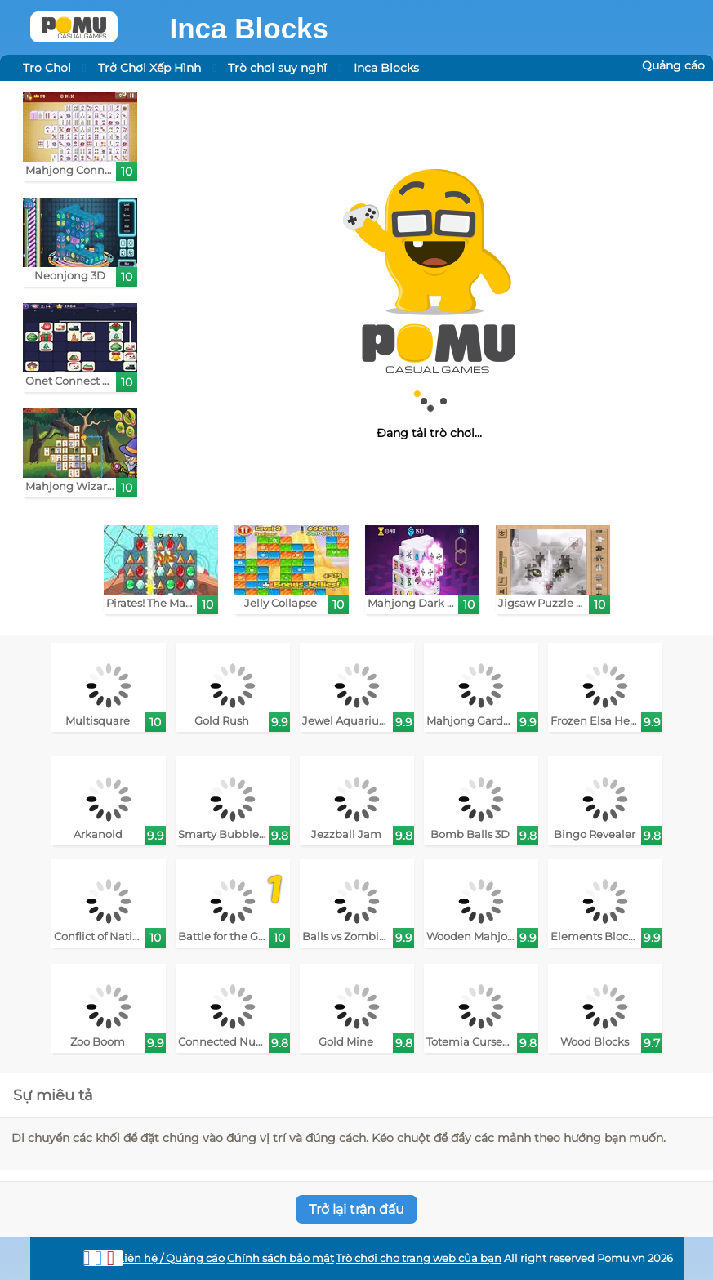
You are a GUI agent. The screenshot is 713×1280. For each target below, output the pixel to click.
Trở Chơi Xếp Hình (149, 67)
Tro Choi (47, 67)
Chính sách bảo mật (280, 1258)
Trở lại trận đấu (356, 1209)
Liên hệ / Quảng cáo (171, 1258)
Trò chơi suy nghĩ (277, 67)
